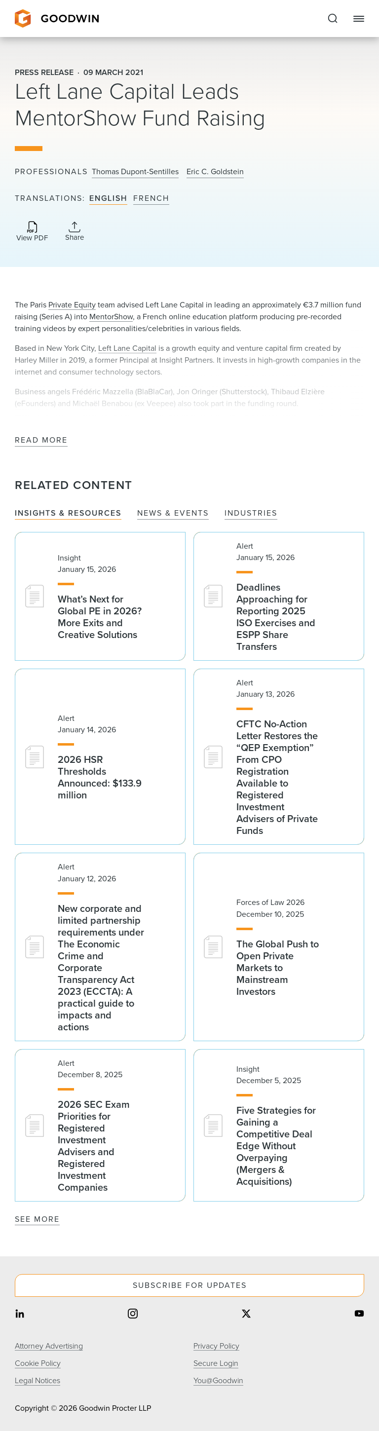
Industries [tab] (251, 513)
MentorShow (111, 316)
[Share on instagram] (133, 1314)
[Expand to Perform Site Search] (332, 19)
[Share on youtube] (359, 1314)
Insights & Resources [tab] (68, 513)
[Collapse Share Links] (74, 231)
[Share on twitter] (246, 1314)
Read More (41, 440)
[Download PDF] (32, 232)
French (151, 198)
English (108, 198)
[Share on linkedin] (20, 1314)
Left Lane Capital (127, 348)
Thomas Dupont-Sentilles (135, 171)
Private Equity (72, 304)
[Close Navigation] (358, 18)
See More (37, 1219)
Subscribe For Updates (190, 1285)
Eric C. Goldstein (215, 171)
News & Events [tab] (173, 513)
